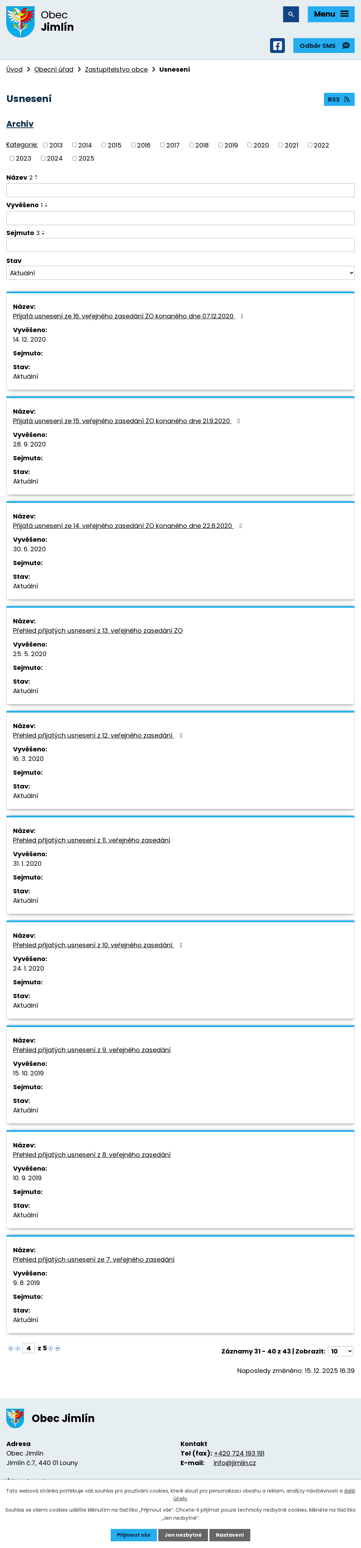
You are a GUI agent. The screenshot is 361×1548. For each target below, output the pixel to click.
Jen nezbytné (183, 1534)
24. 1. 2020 (28, 968)
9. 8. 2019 (26, 1282)
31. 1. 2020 (27, 863)
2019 (231, 144)
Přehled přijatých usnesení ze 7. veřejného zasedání (94, 1259)
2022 (321, 144)
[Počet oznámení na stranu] (340, 1351)
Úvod (14, 69)
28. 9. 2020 (29, 444)
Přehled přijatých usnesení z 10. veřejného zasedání (99, 945)
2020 (261, 144)
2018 (202, 144)
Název (19, 177)
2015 (115, 144)
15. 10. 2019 (28, 1073)
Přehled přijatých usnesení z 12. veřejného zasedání (99, 735)
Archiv (19, 124)
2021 (291, 144)
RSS (339, 99)
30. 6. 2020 (29, 549)
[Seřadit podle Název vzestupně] (37, 175)
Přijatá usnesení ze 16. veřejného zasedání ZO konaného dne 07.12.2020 (129, 316)
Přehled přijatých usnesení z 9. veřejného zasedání (92, 1049)
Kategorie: (22, 144)
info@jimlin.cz (235, 1462)
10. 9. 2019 (27, 1178)
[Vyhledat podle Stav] (180, 273)
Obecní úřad (53, 69)
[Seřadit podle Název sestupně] (37, 178)
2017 (173, 144)
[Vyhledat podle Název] (180, 190)
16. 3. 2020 (28, 758)
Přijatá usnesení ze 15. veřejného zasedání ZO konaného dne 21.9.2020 (128, 420)
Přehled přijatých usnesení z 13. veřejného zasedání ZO (98, 630)
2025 (86, 158)
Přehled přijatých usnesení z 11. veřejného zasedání (91, 840)
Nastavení (230, 1534)
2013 (56, 144)
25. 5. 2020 (30, 653)
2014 (85, 144)
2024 (55, 158)
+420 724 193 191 (239, 1453)
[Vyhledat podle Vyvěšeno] (180, 218)
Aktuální (25, 376)
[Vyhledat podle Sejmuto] (180, 245)
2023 (23, 158)
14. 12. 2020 (29, 339)
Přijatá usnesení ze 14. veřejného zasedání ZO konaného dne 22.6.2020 (129, 525)
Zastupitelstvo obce (116, 69)
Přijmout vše (134, 1534)
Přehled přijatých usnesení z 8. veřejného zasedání (92, 1154)
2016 (144, 144)
